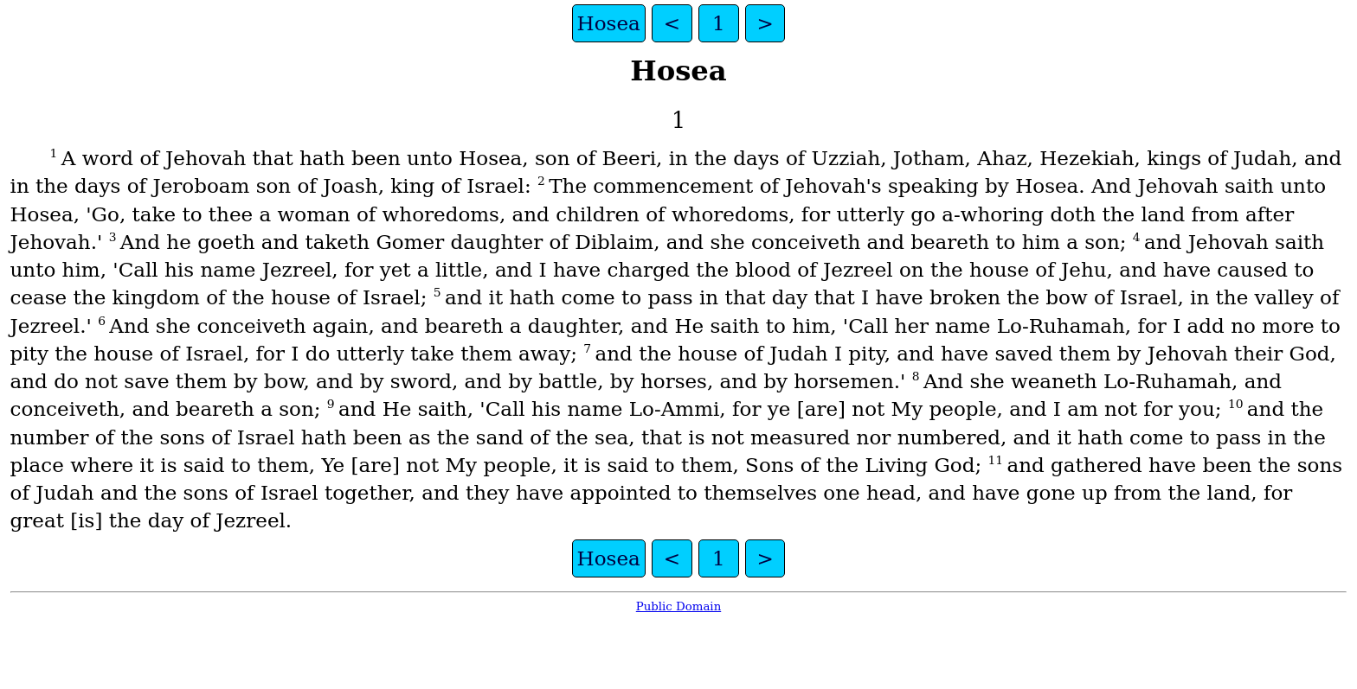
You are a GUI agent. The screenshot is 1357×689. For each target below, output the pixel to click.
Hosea (608, 23)
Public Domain (678, 606)
